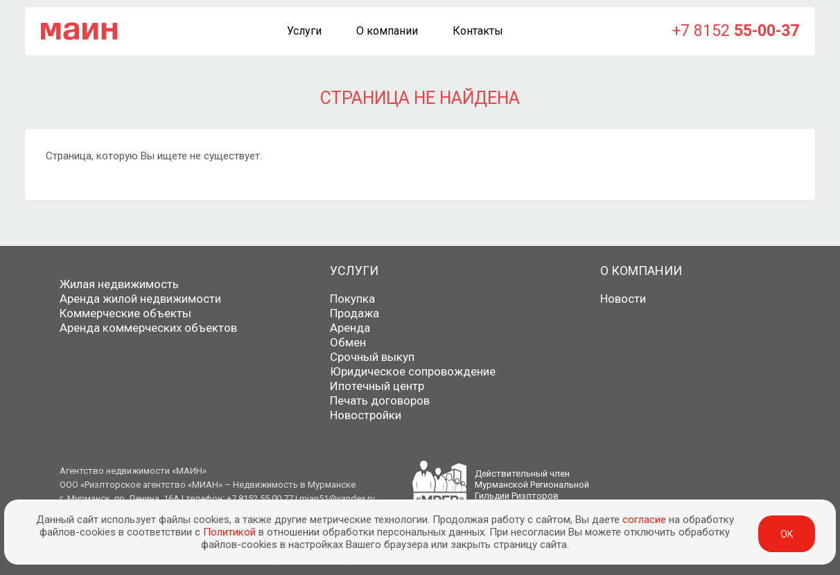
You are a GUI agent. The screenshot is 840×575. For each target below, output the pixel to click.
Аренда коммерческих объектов (148, 328)
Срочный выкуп (372, 357)
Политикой (229, 532)
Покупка (352, 299)
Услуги (304, 30)
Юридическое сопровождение (413, 371)
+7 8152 (735, 30)
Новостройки (365, 415)
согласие (644, 519)
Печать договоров (380, 400)
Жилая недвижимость (119, 284)
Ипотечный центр (377, 386)
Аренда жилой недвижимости (140, 299)
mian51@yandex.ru (337, 498)
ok (786, 534)
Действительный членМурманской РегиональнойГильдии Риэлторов (532, 484)
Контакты (478, 30)
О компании (387, 30)
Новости (623, 299)
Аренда (350, 328)
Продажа (354, 313)
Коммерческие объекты (125, 313)
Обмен (348, 342)
